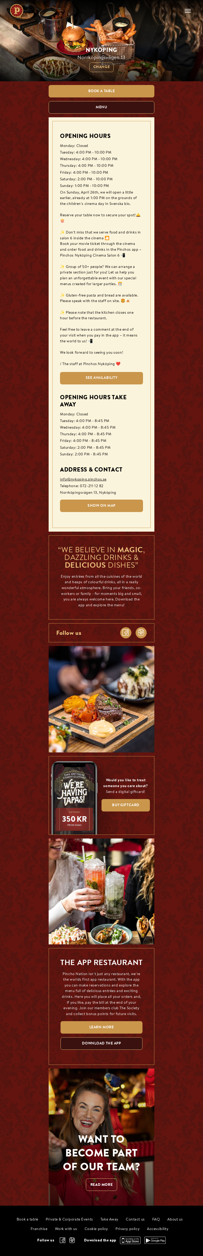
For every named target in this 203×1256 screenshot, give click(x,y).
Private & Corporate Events (69, 1220)
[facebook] (125, 632)
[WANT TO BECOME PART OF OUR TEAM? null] (101, 1137)
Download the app (100, 1240)
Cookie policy (96, 1229)
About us (175, 1220)
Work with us (66, 1229)
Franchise (39, 1229)
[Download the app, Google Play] (155, 1242)
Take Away (109, 1220)
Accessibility (158, 1229)
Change (101, 67)
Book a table (27, 1220)
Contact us (135, 1220)
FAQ (156, 1220)
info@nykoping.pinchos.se (83, 480)
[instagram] (141, 632)
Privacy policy (128, 1229)
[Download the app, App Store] (130, 1242)
